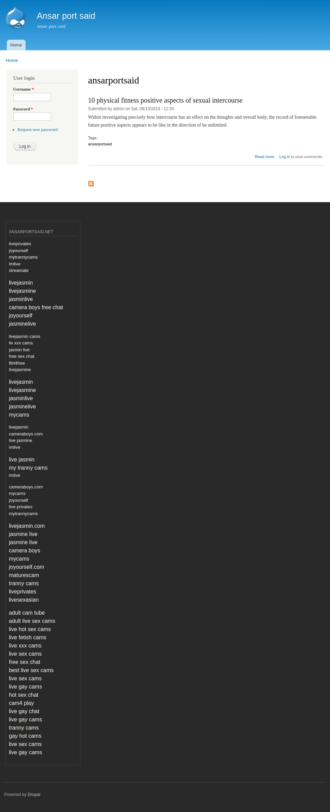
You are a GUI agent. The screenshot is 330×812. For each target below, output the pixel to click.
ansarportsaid (100, 144)
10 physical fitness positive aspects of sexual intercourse (165, 100)
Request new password (37, 129)
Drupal (34, 794)
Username (23, 89)
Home (16, 45)
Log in (284, 157)
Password (23, 109)
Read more (264, 157)
